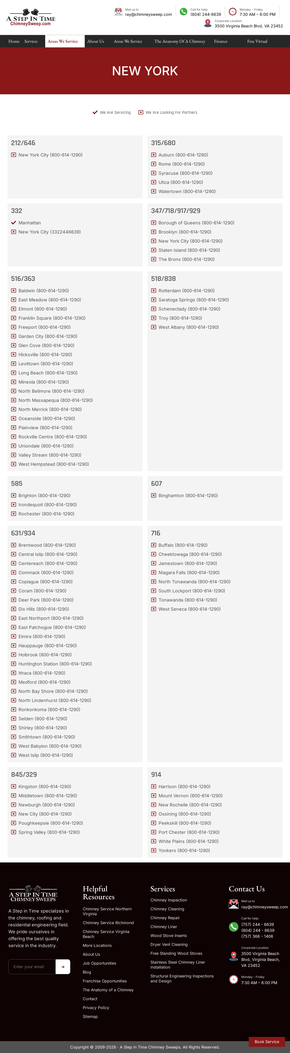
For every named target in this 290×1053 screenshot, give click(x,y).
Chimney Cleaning (167, 908)
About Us (95, 42)
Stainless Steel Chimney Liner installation (177, 965)
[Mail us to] (118, 12)
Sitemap (90, 1016)
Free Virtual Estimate (257, 42)
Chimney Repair (165, 917)
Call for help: (199, 9)
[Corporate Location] (208, 23)
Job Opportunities (99, 963)
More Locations (97, 945)
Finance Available (221, 42)
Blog (87, 972)
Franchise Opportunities (105, 980)
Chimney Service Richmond (108, 922)
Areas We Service (63, 42)
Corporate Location (228, 21)
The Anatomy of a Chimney (179, 42)
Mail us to (132, 9)
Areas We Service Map (128, 42)
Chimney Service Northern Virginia (107, 911)
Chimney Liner (163, 926)
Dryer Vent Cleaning (169, 944)
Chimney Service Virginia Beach (106, 934)
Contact (90, 998)
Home (14, 41)
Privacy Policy (96, 1007)
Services (31, 42)
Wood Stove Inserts (168, 935)
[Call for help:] (183, 12)
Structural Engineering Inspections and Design (182, 978)
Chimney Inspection (168, 899)
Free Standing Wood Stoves (176, 953)
